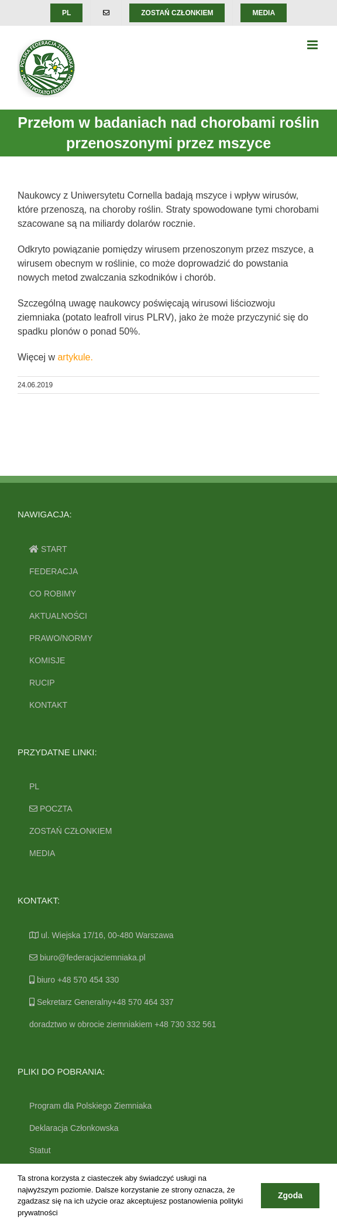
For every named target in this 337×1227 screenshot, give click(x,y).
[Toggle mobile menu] (313, 45)
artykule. (74, 357)
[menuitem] (66, 13)
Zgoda (290, 1195)
